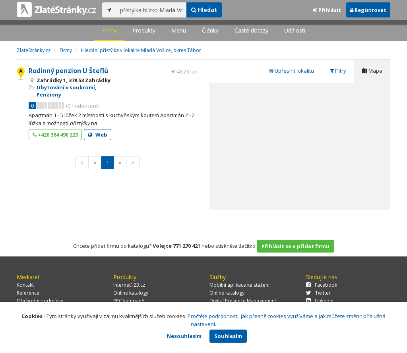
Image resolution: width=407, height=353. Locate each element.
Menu (178, 30)
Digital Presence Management (242, 300)
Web (97, 134)
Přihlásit (327, 10)
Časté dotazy (251, 30)
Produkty (143, 30)
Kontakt (25, 285)
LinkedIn (319, 300)
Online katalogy (130, 292)
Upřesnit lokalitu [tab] (291, 70)
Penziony (49, 94)
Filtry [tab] (338, 70)
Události (294, 30)
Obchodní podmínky (40, 300)
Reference (28, 292)
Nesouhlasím (184, 335)
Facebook (321, 285)
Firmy (109, 30)
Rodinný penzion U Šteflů (69, 70)
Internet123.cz (129, 285)
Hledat (204, 10)
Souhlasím (228, 335)
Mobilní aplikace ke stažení (239, 285)
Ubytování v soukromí (66, 87)
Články (210, 30)
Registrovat (368, 10)
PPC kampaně (128, 300)
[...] (151, 9)
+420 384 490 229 (55, 134)
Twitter (318, 292)
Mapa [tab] (372, 70)
